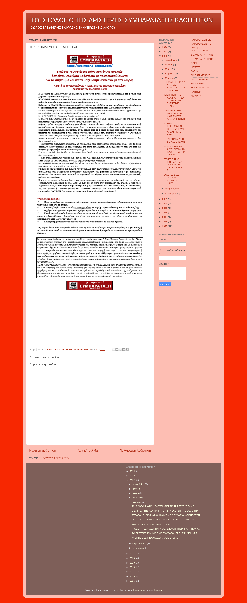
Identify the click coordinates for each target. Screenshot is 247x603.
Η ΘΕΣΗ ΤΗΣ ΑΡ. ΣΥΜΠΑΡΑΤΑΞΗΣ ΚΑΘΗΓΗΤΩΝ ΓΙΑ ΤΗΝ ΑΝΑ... (174, 150)
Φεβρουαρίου (172, 188)
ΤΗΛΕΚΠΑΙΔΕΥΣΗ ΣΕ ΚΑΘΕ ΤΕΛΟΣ (174, 140)
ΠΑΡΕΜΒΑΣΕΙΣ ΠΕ (201, 44)
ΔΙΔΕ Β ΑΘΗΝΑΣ (200, 79)
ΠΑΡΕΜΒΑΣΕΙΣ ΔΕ (201, 39)
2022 (165, 56)
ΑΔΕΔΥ (194, 71)
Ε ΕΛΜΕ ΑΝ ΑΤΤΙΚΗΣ (202, 59)
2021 (165, 199)
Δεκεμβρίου (171, 60)
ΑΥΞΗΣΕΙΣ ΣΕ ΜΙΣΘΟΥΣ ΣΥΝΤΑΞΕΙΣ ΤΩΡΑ (172, 179)
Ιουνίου (169, 64)
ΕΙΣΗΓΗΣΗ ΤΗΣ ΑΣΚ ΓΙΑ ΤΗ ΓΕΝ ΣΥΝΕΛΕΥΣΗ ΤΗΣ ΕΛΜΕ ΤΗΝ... (174, 100)
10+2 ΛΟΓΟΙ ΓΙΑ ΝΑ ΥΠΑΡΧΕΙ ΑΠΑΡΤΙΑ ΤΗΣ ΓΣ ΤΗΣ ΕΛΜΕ (174, 86)
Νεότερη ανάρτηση (42, 450)
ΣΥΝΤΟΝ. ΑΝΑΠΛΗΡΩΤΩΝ (200, 49)
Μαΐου (168, 69)
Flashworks (139, 590)
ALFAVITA (196, 96)
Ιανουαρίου (171, 193)
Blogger (158, 590)
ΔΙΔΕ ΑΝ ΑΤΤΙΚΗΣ (200, 75)
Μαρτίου (169, 78)
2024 (165, 47)
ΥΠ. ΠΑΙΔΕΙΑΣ (198, 83)
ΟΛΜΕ (194, 63)
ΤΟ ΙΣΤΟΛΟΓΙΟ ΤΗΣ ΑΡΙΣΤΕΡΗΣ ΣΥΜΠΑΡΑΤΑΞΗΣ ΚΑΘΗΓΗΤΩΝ (122, 20)
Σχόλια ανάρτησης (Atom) (56, 457)
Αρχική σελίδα (88, 450)
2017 (165, 217)
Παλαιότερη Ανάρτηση (135, 450)
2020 (165, 203)
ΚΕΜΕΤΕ (196, 67)
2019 (165, 208)
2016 (165, 221)
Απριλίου (170, 73)
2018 (165, 212)
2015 (165, 226)
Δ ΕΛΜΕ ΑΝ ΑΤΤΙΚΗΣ (202, 55)
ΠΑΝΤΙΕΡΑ (196, 91)
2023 (165, 51)
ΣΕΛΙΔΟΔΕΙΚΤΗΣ (200, 87)
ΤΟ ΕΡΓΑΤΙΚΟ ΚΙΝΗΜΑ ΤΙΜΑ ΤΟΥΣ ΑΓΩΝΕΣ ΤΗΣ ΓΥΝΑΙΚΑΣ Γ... (173, 165)
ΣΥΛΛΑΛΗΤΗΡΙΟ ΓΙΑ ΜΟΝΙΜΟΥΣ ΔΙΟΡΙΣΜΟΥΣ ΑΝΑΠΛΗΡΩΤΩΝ (174, 114)
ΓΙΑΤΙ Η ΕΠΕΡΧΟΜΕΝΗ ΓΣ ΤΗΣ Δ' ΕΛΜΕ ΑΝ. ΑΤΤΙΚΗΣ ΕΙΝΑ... (174, 129)
